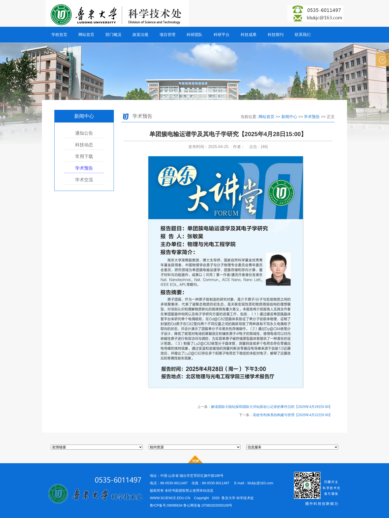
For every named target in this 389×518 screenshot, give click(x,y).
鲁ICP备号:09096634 (166, 505)
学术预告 (84, 168)
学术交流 (84, 179)
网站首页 (266, 117)
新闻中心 (289, 117)
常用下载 (84, 156)
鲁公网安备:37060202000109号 (208, 505)
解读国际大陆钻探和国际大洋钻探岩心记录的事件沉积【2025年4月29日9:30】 (271, 407)
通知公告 (84, 133)
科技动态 (84, 144)
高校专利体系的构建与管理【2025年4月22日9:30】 (292, 415)
